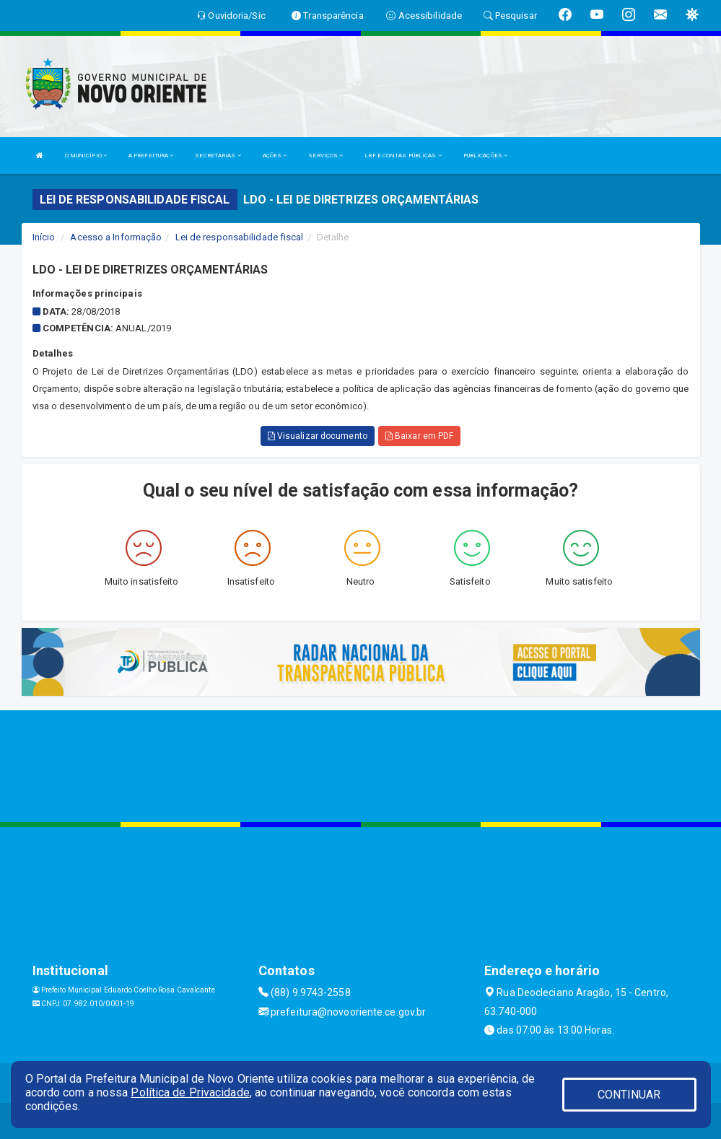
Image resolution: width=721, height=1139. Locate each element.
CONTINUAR (629, 1094)
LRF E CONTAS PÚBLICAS (402, 155)
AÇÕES (275, 155)
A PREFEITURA (150, 155)
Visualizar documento (317, 436)
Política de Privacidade (190, 1092)
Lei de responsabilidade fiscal (239, 237)
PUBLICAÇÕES (485, 155)
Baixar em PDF (419, 436)
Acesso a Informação (116, 237)
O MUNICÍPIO (86, 155)
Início (44, 237)
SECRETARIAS (217, 155)
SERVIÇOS (325, 155)
